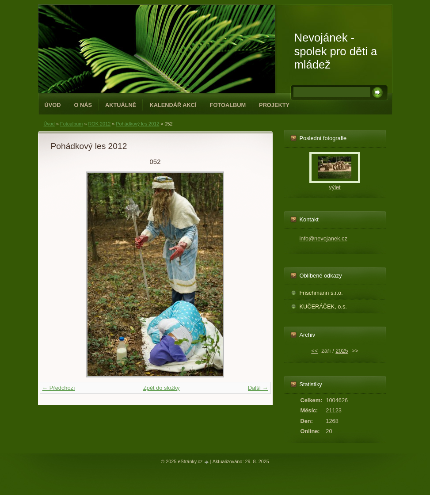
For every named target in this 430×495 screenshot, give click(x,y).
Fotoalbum (228, 105)
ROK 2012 (99, 123)
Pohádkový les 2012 (137, 123)
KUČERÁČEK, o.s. (323, 306)
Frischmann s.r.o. (321, 292)
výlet (334, 187)
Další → (258, 388)
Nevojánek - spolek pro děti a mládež (335, 51)
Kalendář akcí (172, 105)
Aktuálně (120, 105)
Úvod (53, 105)
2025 (341, 350)
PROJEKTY (274, 105)
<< (314, 350)
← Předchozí (58, 388)
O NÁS (83, 105)
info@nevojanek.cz (323, 238)
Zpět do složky (161, 388)
